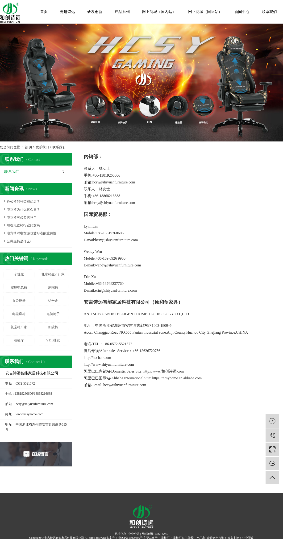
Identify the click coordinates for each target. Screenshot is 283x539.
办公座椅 (18, 301)
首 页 (28, 147)
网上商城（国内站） (159, 12)
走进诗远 (67, 12)
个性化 (19, 274)
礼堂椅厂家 (19, 327)
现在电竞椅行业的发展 (23, 225)
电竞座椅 (18, 314)
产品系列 (122, 12)
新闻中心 (242, 12)
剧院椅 (53, 287)
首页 (44, 12)
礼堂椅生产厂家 (53, 274)
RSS (157, 533)
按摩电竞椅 (19, 287)
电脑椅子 (53, 314)
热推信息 (120, 533)
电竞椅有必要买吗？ (22, 217)
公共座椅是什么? (19, 241)
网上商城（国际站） (205, 12)
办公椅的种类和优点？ (23, 201)
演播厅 (19, 340)
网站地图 (147, 533)
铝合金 (53, 301)
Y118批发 (53, 340)
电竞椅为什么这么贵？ (23, 209)
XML (165, 533)
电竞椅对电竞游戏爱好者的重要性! (32, 233)
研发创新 (94, 12)
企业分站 (134, 533)
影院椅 (53, 327)
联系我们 (269, 12)
